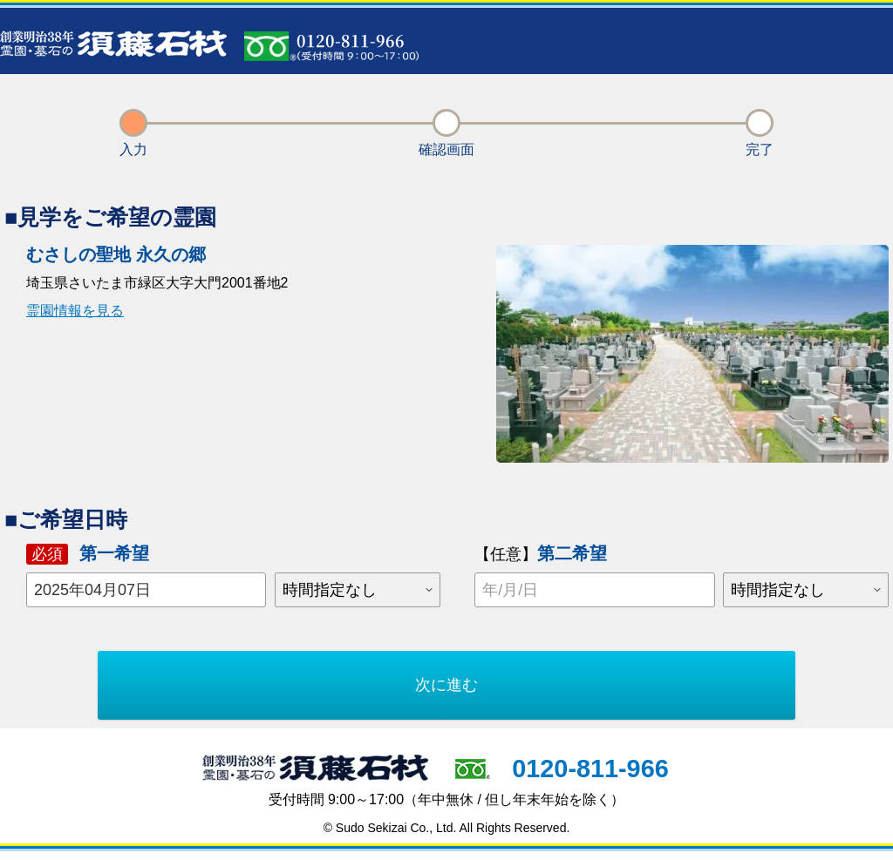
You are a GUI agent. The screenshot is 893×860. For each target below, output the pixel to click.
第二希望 (540, 553)
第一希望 (87, 554)
